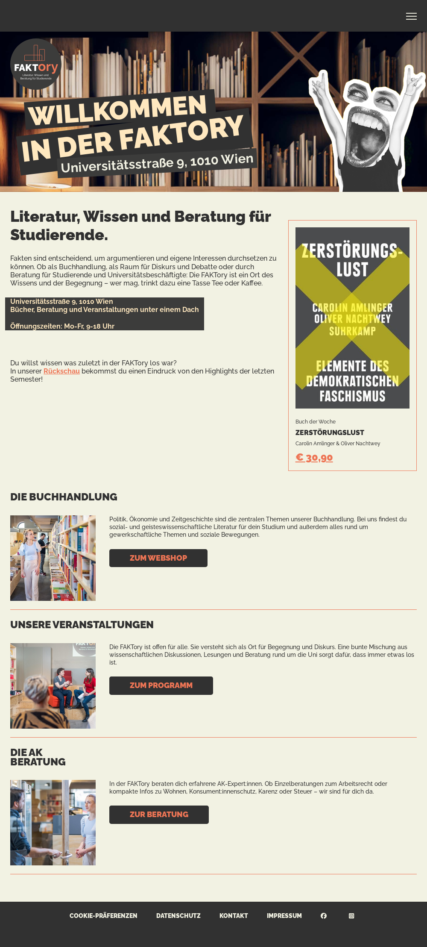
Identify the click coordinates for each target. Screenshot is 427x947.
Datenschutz (178, 915)
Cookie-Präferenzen (103, 916)
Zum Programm (161, 685)
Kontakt (233, 915)
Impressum (284, 915)
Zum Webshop (158, 557)
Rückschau (62, 371)
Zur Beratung (159, 814)
